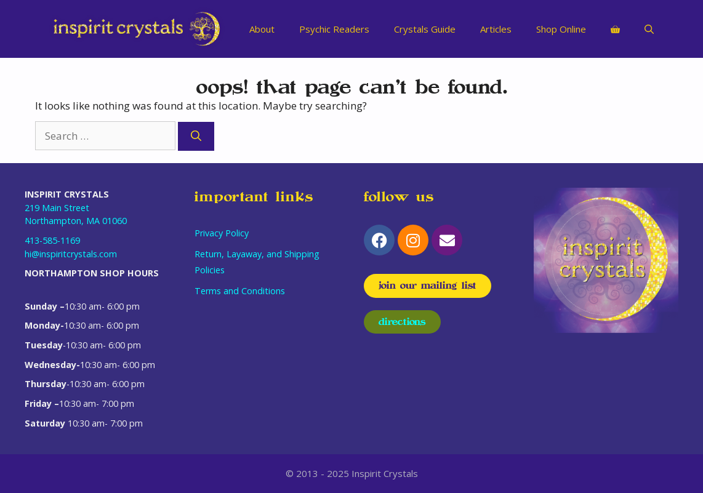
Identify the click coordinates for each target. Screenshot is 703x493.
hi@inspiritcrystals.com (71, 254)
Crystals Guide (425, 29)
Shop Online (561, 29)
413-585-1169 (52, 240)
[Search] (196, 136)
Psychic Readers (334, 29)
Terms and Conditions (240, 291)
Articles (496, 29)
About (262, 29)
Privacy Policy (222, 233)
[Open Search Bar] (649, 28)
